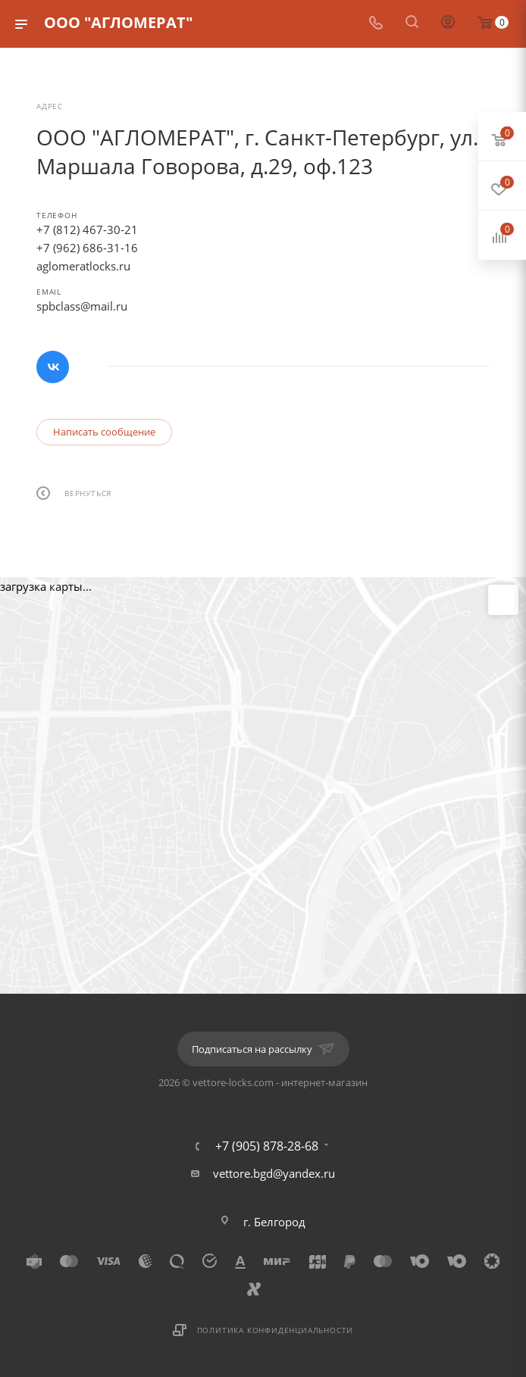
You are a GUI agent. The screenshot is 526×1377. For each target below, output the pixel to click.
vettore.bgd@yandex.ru (274, 1173)
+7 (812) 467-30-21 (87, 229)
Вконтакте (52, 367)
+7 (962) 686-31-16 (87, 247)
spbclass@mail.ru (81, 306)
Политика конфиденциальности (275, 1330)
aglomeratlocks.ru (83, 265)
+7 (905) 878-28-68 (266, 1146)
